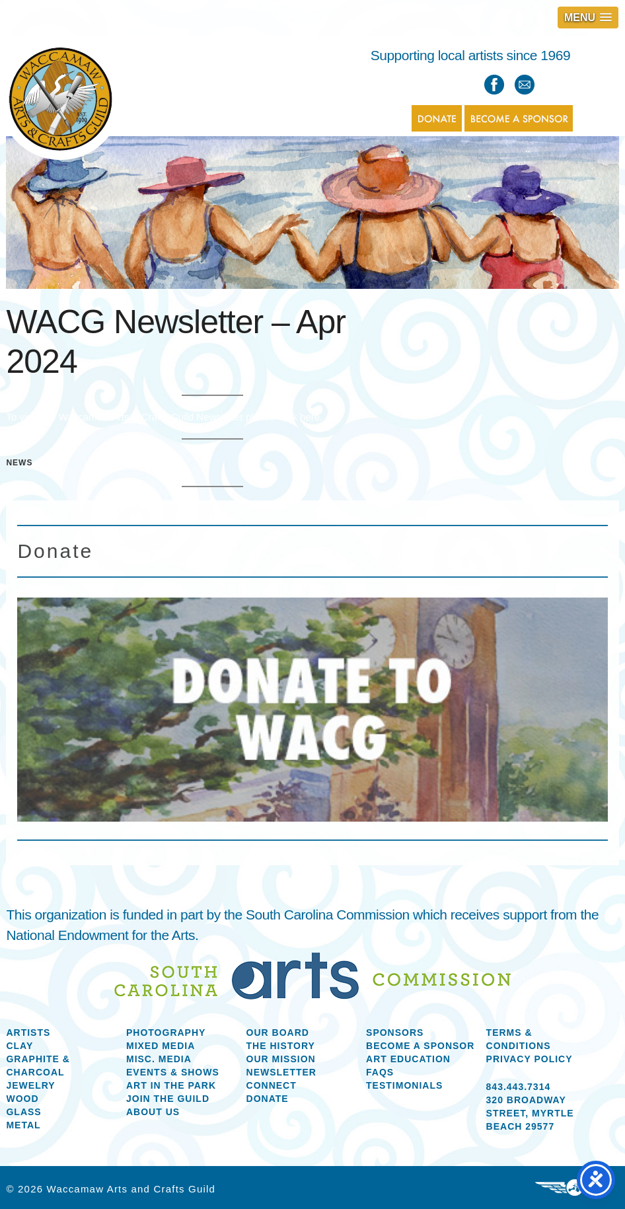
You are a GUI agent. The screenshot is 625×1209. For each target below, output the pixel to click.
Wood (22, 1098)
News (19, 462)
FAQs (380, 1072)
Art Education (408, 1059)
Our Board (277, 1032)
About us (153, 1112)
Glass (23, 1112)
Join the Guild (167, 1098)
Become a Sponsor (420, 1045)
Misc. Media (159, 1059)
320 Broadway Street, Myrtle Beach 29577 (530, 1113)
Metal (23, 1125)
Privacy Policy (529, 1059)
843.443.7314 (518, 1086)
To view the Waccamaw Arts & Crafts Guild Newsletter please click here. (164, 416)
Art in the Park (171, 1085)
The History (280, 1045)
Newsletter (281, 1072)
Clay (19, 1045)
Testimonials (404, 1085)
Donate (267, 1098)
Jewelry (30, 1085)
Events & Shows (172, 1072)
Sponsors (394, 1032)
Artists (28, 1032)
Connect (271, 1085)
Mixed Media (160, 1045)
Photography (165, 1032)
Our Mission (281, 1059)
